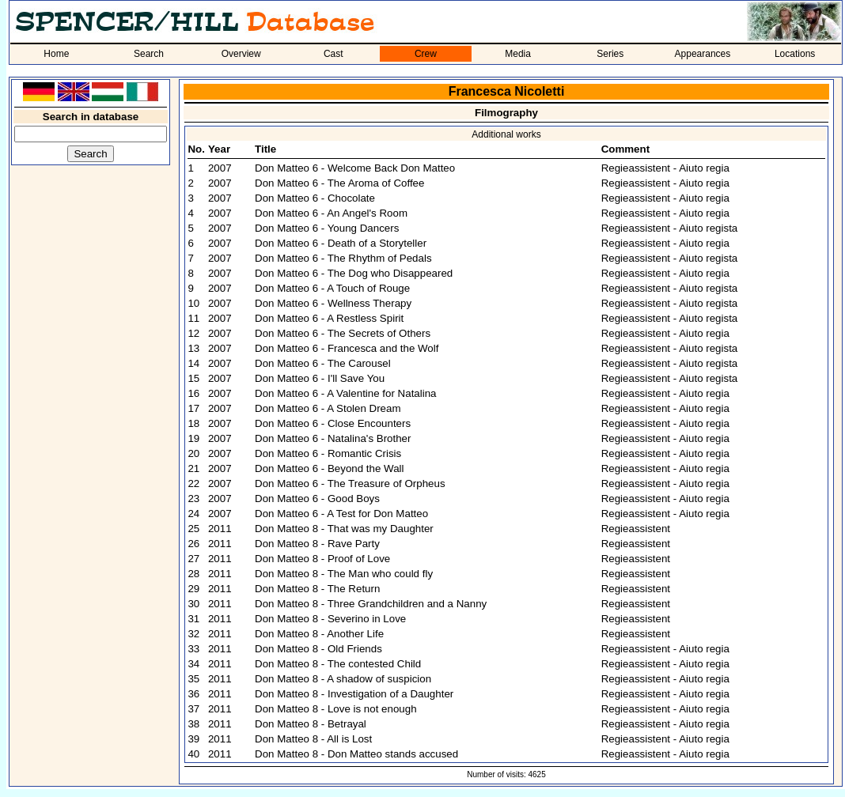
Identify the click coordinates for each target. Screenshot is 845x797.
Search (149, 53)
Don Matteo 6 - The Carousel (323, 363)
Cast (333, 53)
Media (518, 53)
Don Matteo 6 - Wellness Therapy (333, 303)
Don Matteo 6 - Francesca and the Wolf (346, 348)
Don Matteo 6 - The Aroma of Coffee (339, 183)
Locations (795, 53)
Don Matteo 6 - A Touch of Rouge (332, 288)
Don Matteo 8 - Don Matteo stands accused (356, 754)
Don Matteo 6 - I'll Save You (320, 378)
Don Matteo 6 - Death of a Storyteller (340, 243)
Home (56, 53)
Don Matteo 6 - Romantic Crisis (328, 453)
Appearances (703, 53)
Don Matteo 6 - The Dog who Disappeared (354, 273)
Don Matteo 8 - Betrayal (310, 724)
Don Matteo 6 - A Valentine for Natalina (345, 393)
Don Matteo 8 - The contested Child (338, 664)
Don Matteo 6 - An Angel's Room (331, 213)
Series (610, 53)
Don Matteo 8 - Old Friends (318, 649)
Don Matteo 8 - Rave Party (317, 544)
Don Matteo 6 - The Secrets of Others (342, 333)
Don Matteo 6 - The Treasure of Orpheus (350, 483)
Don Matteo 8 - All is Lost (313, 739)
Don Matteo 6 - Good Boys (317, 498)
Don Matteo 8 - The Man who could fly (344, 574)
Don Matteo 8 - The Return (317, 589)
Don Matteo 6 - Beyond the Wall (329, 468)
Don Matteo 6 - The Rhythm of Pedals (343, 258)
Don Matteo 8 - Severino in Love (330, 619)
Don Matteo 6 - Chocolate (315, 198)
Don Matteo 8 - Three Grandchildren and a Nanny (371, 604)
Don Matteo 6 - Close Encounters (333, 423)
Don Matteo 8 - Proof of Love (322, 559)
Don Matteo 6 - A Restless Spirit (329, 318)
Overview (241, 53)
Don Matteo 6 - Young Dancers (327, 228)
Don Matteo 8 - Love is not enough (336, 709)
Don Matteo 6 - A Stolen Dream (327, 408)
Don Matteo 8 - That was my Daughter (344, 528)
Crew (426, 53)
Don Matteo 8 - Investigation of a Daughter (354, 694)
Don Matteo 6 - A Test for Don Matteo (341, 513)
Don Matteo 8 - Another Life (319, 634)
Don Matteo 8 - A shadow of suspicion (343, 679)
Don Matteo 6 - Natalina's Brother (333, 438)
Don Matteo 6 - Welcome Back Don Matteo (355, 168)
